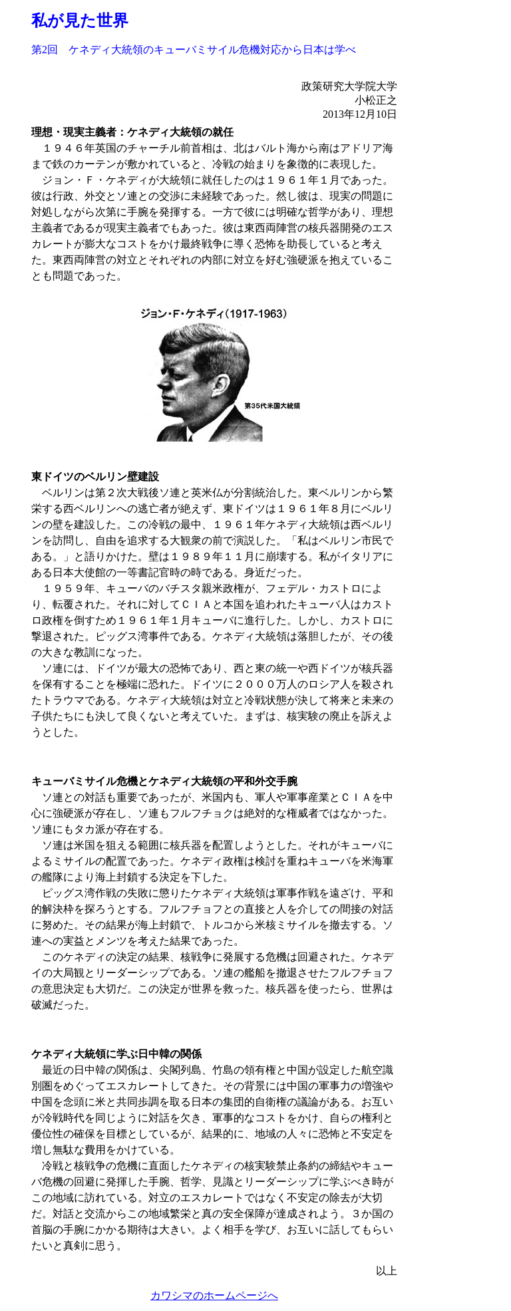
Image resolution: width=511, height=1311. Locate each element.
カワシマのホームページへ (214, 1295)
